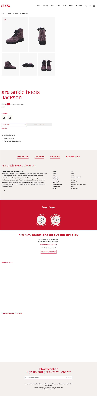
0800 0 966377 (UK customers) (48, 189)
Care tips (61, 358)
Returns (60, 375)
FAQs (60, 364)
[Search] (85, 5)
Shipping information (65, 373)
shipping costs (68, 392)
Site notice (37, 370)
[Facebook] (84, 358)
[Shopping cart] (94, 5)
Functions (61, 367)
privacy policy (60, 331)
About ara (37, 364)
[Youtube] (90, 358)
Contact (60, 361)
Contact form (13, 367)
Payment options (63, 370)
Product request (48, 196)
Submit (68, 322)
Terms (36, 373)
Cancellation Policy (40, 367)
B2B (35, 361)
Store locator (38, 358)
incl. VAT (60, 34)
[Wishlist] (89, 5)
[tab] (23, 101)
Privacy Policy (38, 375)
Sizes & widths (63, 378)
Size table (60, 55)
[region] (28, 52)
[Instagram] (84, 364)
